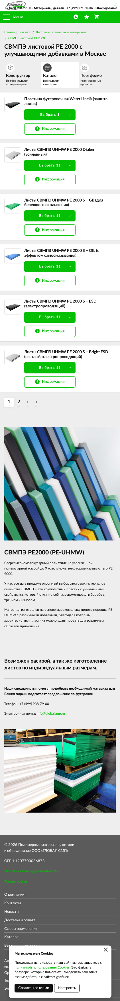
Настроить (67, 988)
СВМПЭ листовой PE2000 (26, 38)
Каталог (25, 32)
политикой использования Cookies (42, 967)
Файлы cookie (15, 881)
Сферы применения (20, 929)
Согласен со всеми (33, 988)
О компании (14, 895)
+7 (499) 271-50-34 (79, 8)
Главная (9, 32)
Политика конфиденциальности (31, 871)
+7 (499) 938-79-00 (18, 8)
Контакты (12, 903)
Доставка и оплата (19, 920)
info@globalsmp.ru (51, 713)
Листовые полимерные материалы (61, 32)
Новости (11, 912)
